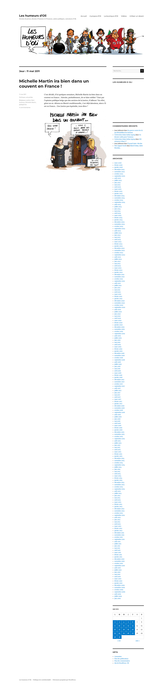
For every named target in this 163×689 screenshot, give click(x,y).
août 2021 (117, 283)
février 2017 (118, 401)
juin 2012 (117, 520)
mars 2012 (117, 526)
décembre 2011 (119, 533)
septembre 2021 (119, 281)
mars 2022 (117, 268)
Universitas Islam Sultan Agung (124, 135)
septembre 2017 (119, 386)
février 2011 (118, 555)
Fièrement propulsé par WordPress (64, 680)
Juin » (138, 641)
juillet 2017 (118, 390)
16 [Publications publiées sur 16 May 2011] (115, 629)
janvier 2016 (118, 430)
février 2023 (118, 244)
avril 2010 (117, 576)
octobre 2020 (118, 305)
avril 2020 (117, 318)
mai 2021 (117, 290)
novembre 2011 (119, 535)
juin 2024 (117, 209)
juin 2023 (117, 235)
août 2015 (117, 441)
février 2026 (118, 165)
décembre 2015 (119, 432)
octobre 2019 (118, 331)
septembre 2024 (119, 202)
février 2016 (118, 428)
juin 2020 (117, 314)
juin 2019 (117, 340)
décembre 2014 (119, 458)
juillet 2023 (118, 233)
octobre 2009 (118, 590)
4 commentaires (24, 107)
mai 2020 (117, 316)
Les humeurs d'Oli (32, 15)
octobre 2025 (118, 174)
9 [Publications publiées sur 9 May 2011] (114, 626)
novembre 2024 (119, 198)
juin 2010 (117, 572)
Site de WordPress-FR (121, 663)
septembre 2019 (119, 334)
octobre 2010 (118, 563)
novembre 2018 (119, 355)
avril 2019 (117, 344)
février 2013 (118, 504)
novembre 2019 (119, 329)
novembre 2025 (119, 172)
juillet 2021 (118, 285)
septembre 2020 (119, 307)
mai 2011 (117, 548)
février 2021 (118, 296)
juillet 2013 (117, 493)
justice (28, 100)
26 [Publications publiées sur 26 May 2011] (128, 633)
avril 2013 (117, 500)
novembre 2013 (119, 485)
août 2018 (117, 362)
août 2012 (117, 517)
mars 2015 (117, 452)
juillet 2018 (118, 364)
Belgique (22, 100)
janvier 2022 (118, 272)
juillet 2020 (118, 312)
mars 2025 (117, 189)
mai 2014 (117, 471)
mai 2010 (117, 574)
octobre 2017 (118, 384)
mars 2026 (118, 163)
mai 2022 (117, 264)
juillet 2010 (118, 570)
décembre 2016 (119, 406)
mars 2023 (117, 242)
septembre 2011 (119, 539)
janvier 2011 (118, 557)
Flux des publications (121, 659)
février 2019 (118, 349)
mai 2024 (117, 211)
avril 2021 (117, 292)
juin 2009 (117, 598)
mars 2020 (117, 320)
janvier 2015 (118, 456)
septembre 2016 (119, 412)
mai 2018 (117, 369)
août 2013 (117, 491)
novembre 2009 (119, 587)
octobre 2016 (118, 410)
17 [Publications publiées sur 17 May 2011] (119, 629)
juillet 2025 (118, 180)
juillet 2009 (118, 596)
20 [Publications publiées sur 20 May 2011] (133, 629)
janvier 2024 (118, 220)
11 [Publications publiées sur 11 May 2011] (123, 626)
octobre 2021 (118, 279)
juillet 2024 (118, 207)
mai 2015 (117, 447)
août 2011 (117, 541)
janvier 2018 (118, 377)
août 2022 (117, 257)
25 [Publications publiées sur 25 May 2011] (124, 633)
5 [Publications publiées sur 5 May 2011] (128, 622)
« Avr (119, 641)
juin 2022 (117, 261)
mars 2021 (117, 294)
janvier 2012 (118, 531)
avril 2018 (117, 371)
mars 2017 (117, 399)
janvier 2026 (118, 167)
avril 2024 (117, 213)
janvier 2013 (118, 506)
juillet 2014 (118, 467)
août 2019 (117, 336)
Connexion (118, 656)
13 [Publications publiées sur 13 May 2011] (132, 626)
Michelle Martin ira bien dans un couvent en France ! (54, 83)
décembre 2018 (119, 353)
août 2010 (117, 568)
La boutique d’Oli (111, 16)
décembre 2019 (119, 327)
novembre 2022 (119, 250)
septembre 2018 (119, 360)
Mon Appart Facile (120, 146)
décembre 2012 (119, 509)
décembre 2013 (119, 482)
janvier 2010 (118, 583)
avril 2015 (117, 450)
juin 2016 (117, 419)
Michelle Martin (30, 102)
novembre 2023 (119, 224)
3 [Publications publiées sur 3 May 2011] (119, 622)
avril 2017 (117, 397)
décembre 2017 (119, 380)
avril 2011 (117, 550)
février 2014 (118, 478)
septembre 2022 (119, 255)
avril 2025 (117, 187)
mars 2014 (117, 476)
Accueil (84, 16)
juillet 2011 (117, 544)
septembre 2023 (119, 228)
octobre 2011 (118, 537)
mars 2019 (117, 347)
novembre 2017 (119, 382)
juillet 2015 (118, 443)
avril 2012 (117, 524)
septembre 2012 (119, 515)
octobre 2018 (118, 358)
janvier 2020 (118, 325)
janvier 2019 (118, 351)
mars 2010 (117, 579)
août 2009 (117, 594)
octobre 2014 (118, 463)
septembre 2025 (119, 176)
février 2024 (118, 218)
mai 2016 (117, 421)
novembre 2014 (119, 460)
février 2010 (118, 581)
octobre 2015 (118, 436)
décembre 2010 (119, 559)
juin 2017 (117, 393)
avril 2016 (117, 423)
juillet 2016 (118, 417)
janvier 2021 (118, 299)
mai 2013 (117, 498)
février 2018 (118, 375)
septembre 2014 (119, 465)
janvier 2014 (118, 480)
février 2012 (118, 528)
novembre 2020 (119, 303)
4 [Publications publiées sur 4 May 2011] (123, 622)
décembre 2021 (119, 274)
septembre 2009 (119, 592)
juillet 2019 (118, 338)
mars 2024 (117, 215)
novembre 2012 (119, 511)
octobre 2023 (118, 226)
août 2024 (117, 204)
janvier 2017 (118, 404)
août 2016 (117, 415)
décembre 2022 (119, 248)
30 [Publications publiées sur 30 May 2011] (115, 637)
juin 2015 (117, 445)
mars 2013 (117, 502)
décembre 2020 (119, 301)
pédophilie (23, 104)
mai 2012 (117, 522)
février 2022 (118, 270)
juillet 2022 (118, 259)
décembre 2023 (119, 222)
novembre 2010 (119, 561)
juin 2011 (117, 546)
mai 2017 (117, 395)
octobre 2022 (118, 253)
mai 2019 (117, 342)
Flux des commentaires (122, 661)
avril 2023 (117, 239)
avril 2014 (117, 474)
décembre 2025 (119, 169)
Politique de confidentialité (42, 680)
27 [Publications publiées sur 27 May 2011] (133, 633)
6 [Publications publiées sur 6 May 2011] (132, 622)
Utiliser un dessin (137, 16)
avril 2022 (117, 266)
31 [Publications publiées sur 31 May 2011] (119, 637)
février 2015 (118, 454)
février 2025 (118, 191)
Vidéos (124, 16)
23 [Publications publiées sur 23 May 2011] (115, 633)
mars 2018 (117, 373)
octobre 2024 (118, 200)
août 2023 (117, 231)
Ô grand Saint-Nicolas (135, 143)
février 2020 (118, 323)
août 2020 (117, 309)
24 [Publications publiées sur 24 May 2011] (119, 633)
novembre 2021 (119, 277)
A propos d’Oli (95, 16)
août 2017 (117, 388)
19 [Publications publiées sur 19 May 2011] (128, 629)
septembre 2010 (119, 566)
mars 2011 (117, 552)
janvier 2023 (118, 246)
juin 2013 (117, 496)
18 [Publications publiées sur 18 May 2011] (124, 629)
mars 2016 (117, 425)
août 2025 (117, 178)
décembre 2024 (119, 196)
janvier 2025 (118, 193)
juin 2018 (117, 366)
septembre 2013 (119, 489)
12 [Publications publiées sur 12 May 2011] (128, 626)
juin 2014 (117, 469)
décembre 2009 (119, 585)
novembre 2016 (119, 408)
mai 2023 (117, 237)
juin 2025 (117, 183)
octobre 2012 (118, 513)
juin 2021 (117, 288)
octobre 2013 (118, 487)
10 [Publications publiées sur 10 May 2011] (119, 626)
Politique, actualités (26, 97)
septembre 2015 (119, 439)
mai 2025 (117, 185)
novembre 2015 (119, 434)
